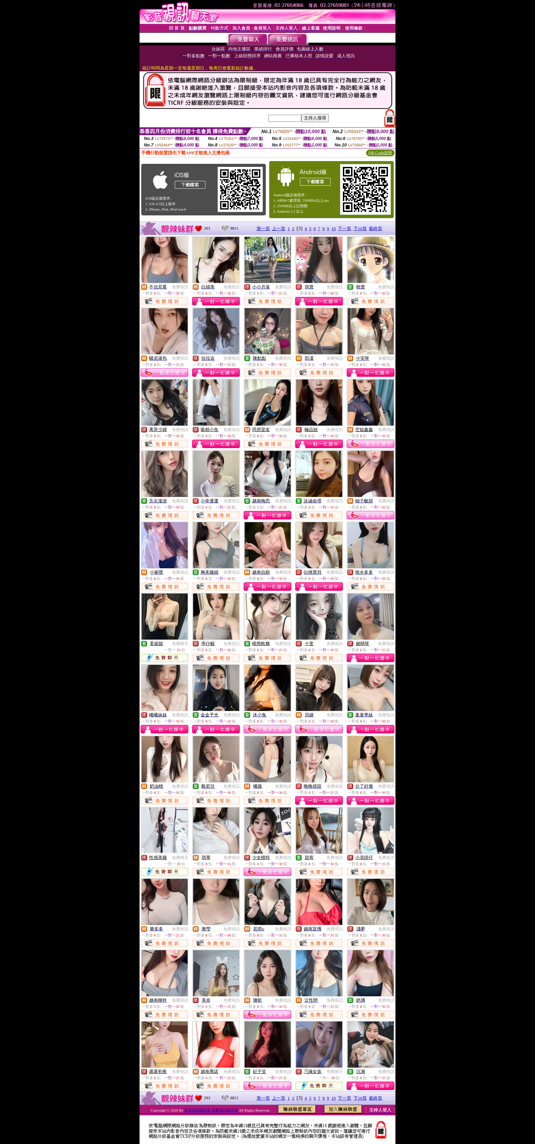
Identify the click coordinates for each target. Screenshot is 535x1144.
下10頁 (360, 228)
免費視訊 (180, 287)
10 (333, 228)
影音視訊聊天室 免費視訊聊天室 (211, 1110)
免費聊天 (180, 643)
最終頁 (375, 228)
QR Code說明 (380, 153)
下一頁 (344, 228)
